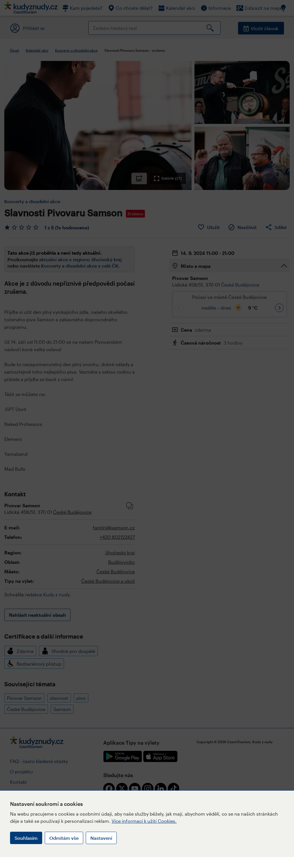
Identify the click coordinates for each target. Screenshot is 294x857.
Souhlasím (26, 838)
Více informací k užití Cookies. (144, 821)
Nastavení (101, 838)
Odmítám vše (64, 838)
